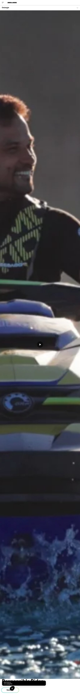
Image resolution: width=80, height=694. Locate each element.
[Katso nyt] (40, 344)
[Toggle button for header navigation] (3, 2)
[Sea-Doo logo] (12, 2)
